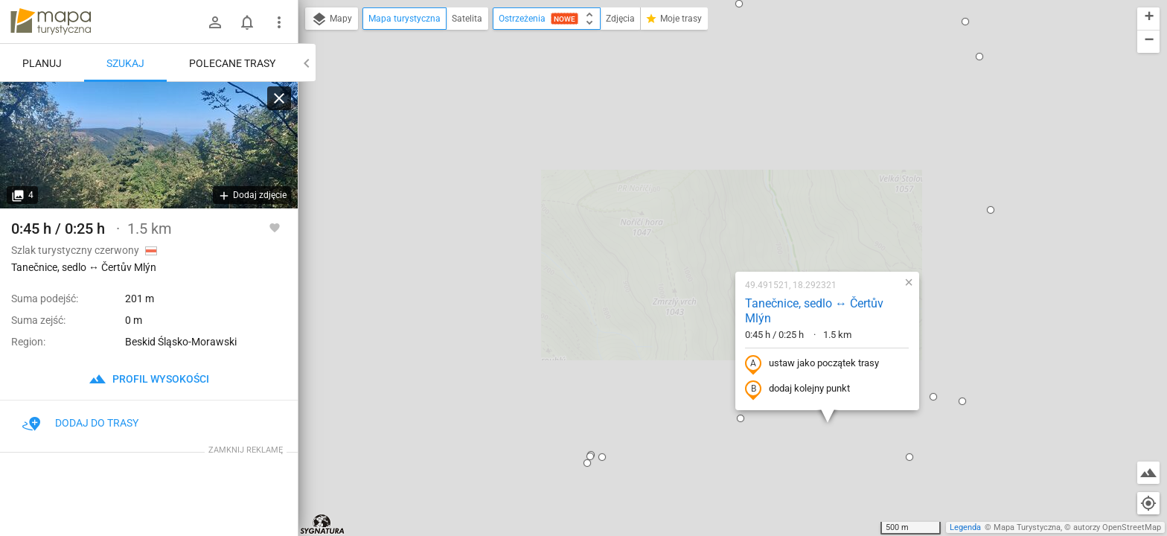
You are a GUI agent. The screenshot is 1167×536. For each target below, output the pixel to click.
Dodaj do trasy (80, 423)
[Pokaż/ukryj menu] (279, 22)
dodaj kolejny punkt (702, 228)
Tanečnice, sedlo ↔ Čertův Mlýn (719, 150)
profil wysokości (149, 379)
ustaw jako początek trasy (717, 203)
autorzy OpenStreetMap (1117, 527)
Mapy (331, 19)
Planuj (42, 63)
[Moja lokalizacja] (1148, 503)
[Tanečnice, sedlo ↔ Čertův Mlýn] (149, 145)
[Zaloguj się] (215, 22)
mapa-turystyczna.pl (50, 21)
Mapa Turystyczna (1027, 527)
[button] (354, 114)
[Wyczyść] (279, 98)
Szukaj (125, 63)
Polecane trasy (232, 63)
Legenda (965, 527)
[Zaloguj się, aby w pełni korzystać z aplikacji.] (275, 227)
